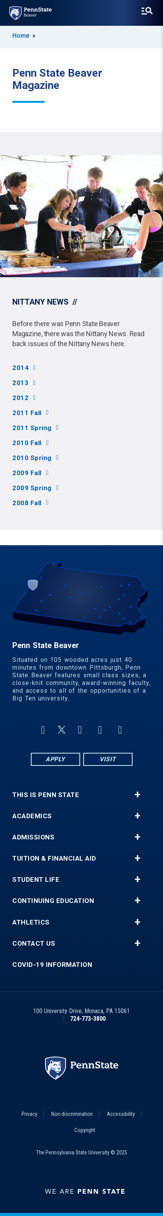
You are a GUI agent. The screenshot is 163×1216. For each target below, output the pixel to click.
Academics (32, 816)
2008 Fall (27, 503)
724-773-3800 (88, 1018)
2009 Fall (27, 473)
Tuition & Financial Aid (54, 858)
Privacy (29, 1114)
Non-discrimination (72, 1114)
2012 (20, 398)
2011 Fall (27, 413)
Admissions (33, 837)
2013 (20, 383)
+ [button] (137, 795)
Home (20, 35)
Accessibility (121, 1114)
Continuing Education (53, 900)
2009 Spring (32, 488)
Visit (107, 759)
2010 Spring (32, 458)
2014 (20, 368)
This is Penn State (45, 795)
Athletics (31, 922)
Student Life (35, 879)
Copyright (84, 1130)
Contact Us (33, 943)
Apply (55, 759)
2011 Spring (32, 428)
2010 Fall (27, 443)
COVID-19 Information (52, 964)
